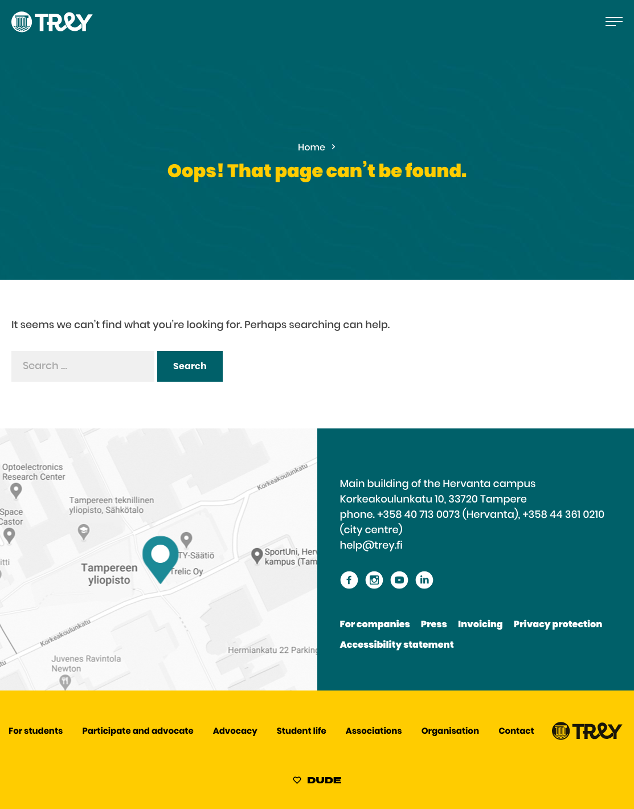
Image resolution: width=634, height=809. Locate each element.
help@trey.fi (371, 546)
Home (311, 148)
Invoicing (480, 625)
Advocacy (235, 732)
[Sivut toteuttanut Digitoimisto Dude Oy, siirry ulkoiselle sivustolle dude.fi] (317, 782)
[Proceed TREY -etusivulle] (587, 737)
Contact (516, 732)
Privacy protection (558, 625)
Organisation (450, 732)
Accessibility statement (397, 645)
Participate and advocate (138, 732)
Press (434, 625)
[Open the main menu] (614, 22)
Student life (301, 732)
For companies (375, 625)
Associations (374, 732)
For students (36, 732)
